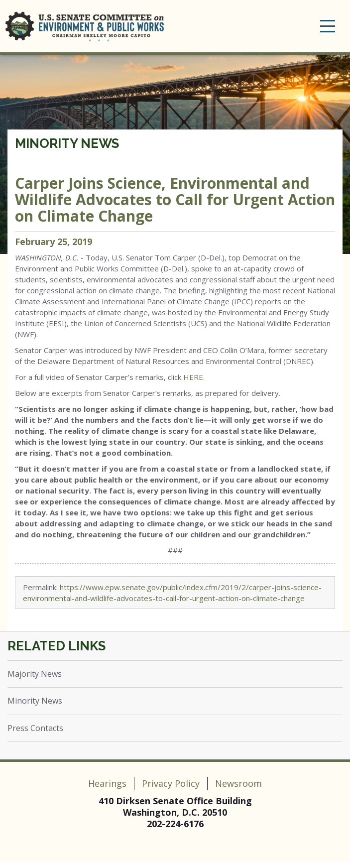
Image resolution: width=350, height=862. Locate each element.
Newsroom (238, 783)
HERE (193, 377)
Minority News (67, 143)
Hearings (107, 783)
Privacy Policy (171, 783)
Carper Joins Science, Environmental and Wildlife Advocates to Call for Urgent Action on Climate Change (175, 199)
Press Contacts (35, 728)
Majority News (34, 673)
